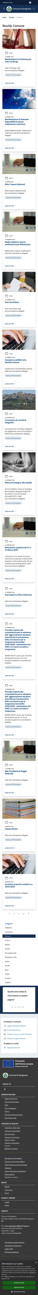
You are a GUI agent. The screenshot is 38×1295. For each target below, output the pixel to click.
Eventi (7, 1205)
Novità (11, 17)
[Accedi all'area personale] (30, 2)
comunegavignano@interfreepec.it (17, 1226)
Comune (8, 936)
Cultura (7, 940)
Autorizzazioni (9, 1174)
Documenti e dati (10, 1118)
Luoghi (7, 1202)
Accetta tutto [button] (19, 1283)
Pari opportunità (10, 953)
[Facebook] (5, 1089)
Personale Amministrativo (14, 1114)
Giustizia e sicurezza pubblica (15, 1161)
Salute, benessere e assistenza (15, 1171)
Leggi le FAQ (9, 1249)
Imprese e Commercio (12, 1137)
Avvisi (9, 53)
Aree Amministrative (12, 1102)
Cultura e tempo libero (12, 1131)
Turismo (7, 978)
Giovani (7, 949)
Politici (7, 1111)
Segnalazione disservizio (13, 1245)
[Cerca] (34, 9)
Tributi (7, 974)
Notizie (7, 1186)
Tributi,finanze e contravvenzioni (16, 1165)
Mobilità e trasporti (11, 1148)
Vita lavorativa (10, 1134)
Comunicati (8, 1190)
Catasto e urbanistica (12, 1143)
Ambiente (8, 927)
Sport (7, 970)
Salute (7, 961)
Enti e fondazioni (10, 1108)
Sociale (7, 965)
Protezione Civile (11, 957)
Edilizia (7, 944)
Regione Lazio (8, 2)
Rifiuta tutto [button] (19, 1287)
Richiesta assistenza (12, 1252)
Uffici (6, 1105)
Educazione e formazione (13, 1158)
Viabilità (8, 982)
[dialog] (19, 1278)
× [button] (35, 1262)
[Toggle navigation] (4, 8)
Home (4, 17)
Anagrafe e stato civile (12, 1128)
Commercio (9, 932)
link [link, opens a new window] (8, 1278)
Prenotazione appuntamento (14, 1242)
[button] (19, 1292)
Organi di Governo (11, 1098)
